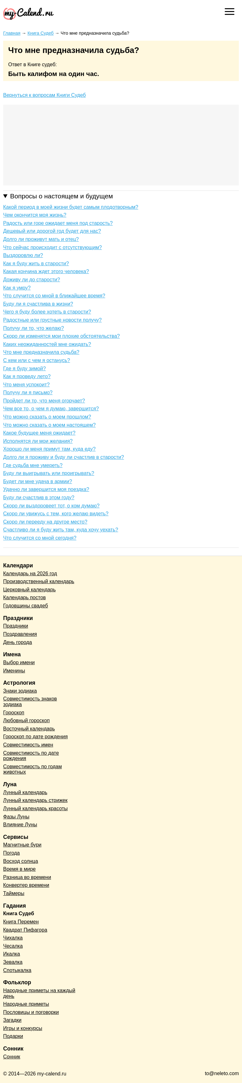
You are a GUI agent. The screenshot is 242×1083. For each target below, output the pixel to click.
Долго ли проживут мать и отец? (41, 239)
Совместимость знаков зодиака (30, 701)
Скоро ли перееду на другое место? (45, 521)
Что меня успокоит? (26, 384)
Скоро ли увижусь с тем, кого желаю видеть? (55, 513)
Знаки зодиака (20, 691)
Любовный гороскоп (26, 720)
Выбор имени (19, 662)
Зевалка (12, 962)
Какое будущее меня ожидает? (39, 433)
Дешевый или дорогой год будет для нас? (52, 231)
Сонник (11, 1056)
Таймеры (13, 893)
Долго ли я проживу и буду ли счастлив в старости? (63, 457)
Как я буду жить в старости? (36, 263)
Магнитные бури (22, 844)
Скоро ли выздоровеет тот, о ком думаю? (51, 505)
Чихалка (13, 937)
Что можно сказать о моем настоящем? (49, 425)
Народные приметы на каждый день (39, 993)
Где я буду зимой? (24, 368)
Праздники (15, 626)
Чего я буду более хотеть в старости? (47, 311)
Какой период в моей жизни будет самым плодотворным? (70, 207)
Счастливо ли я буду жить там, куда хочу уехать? (60, 529)
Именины (14, 670)
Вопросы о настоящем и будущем (61, 196)
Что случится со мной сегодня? (39, 538)
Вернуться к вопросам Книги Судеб (44, 95)
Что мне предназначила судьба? (41, 352)
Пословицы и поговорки (31, 1012)
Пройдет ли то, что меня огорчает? (44, 400)
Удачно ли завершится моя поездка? (46, 489)
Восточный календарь (29, 728)
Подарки (13, 1036)
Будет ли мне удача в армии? (37, 481)
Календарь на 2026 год (30, 573)
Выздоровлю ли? (23, 255)
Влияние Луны (20, 824)
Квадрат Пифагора (25, 930)
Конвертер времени (26, 885)
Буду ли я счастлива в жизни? (38, 304)
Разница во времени (27, 877)
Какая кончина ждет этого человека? (46, 271)
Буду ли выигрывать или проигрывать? (48, 473)
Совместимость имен (28, 744)
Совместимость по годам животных (32, 769)
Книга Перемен (21, 921)
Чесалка (13, 946)
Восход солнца (20, 861)
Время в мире (19, 869)
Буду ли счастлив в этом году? (38, 497)
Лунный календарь (25, 792)
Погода (11, 853)
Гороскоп (13, 712)
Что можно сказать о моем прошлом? (47, 416)
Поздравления (20, 634)
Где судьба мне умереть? (32, 465)
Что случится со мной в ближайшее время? (54, 295)
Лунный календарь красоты (35, 808)
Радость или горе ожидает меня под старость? (58, 223)
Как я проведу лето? (27, 376)
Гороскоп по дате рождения (35, 736)
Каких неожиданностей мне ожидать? (47, 344)
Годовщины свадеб (25, 605)
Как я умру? (17, 287)
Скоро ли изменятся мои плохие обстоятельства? (61, 336)
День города (17, 642)
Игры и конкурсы (22, 1028)
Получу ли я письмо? (28, 392)
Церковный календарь (29, 589)
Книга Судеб (18, 913)
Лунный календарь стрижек (35, 800)
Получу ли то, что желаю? (33, 328)
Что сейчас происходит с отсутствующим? (52, 247)
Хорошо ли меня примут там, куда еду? (49, 449)
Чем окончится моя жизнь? (34, 215)
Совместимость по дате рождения (31, 755)
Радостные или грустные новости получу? (52, 320)
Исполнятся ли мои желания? (37, 441)
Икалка (11, 954)
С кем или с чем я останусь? (36, 360)
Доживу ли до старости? (31, 279)
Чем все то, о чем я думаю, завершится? (51, 408)
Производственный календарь (38, 581)
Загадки (12, 1020)
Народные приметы (26, 1004)
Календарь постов (24, 597)
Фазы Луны (16, 816)
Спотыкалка (17, 970)
